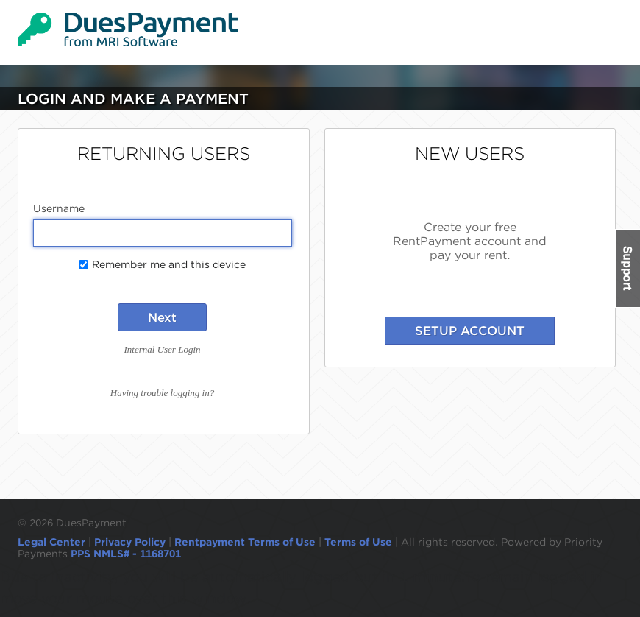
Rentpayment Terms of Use (245, 542)
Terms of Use (358, 542)
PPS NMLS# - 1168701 (126, 554)
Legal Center (51, 542)
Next (162, 317)
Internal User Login (162, 349)
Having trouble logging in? (162, 392)
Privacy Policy (130, 542)
